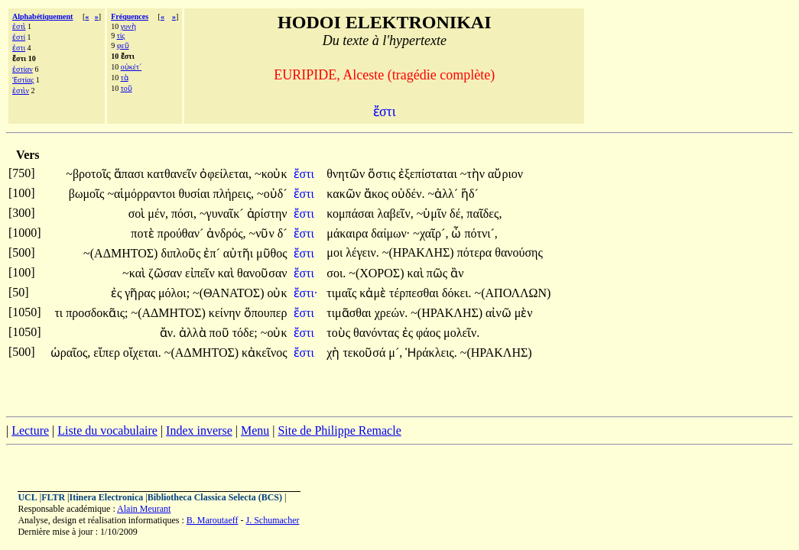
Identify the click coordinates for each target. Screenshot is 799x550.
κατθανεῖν (173, 173)
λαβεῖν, (395, 213)
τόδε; (245, 332)
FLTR (53, 497)
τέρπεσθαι (415, 292)
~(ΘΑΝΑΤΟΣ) (228, 292)
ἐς (118, 292)
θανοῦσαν (262, 273)
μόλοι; (174, 292)
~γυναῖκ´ (223, 213)
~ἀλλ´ (444, 193)
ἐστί (18, 37)
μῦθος (271, 253)
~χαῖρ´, (430, 233)
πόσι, (184, 213)
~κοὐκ (271, 173)
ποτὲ (144, 233)
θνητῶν (347, 173)
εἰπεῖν (201, 273)
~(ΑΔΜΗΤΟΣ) (120, 253)
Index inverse (199, 430)
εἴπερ (108, 352)
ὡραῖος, (70, 352)
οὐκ (277, 292)
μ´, (395, 352)
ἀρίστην (267, 213)
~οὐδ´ (272, 193)
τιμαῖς (342, 292)
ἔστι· (306, 292)
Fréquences (129, 16)
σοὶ (138, 213)
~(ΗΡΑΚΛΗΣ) (418, 252)
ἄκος (377, 193)
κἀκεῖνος (264, 352)
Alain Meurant (144, 508)
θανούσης (519, 252)
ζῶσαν (166, 273)
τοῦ (126, 88)
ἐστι (18, 48)
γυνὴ (128, 26)
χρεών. (391, 312)
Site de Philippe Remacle (339, 430)
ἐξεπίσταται (429, 173)
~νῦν (263, 233)
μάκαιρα (348, 233)
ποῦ (220, 332)
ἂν (456, 273)
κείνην (226, 312)
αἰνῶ (500, 312)
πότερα (476, 252)
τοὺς (339, 332)
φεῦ (123, 45)
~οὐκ (274, 332)
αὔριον (505, 173)
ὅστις (383, 173)
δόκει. (457, 292)
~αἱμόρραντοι (142, 193)
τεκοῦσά (365, 352)
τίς (121, 35)
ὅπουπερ (265, 312)
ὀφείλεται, (226, 173)
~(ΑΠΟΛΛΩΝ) (513, 292)
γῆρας (141, 292)
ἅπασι (130, 173)
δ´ (282, 233)
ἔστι (305, 173)
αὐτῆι (239, 253)
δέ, (456, 213)
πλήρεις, (233, 193)
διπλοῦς (182, 253)
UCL (27, 497)
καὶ (227, 273)
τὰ (124, 77)
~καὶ (135, 273)
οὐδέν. (408, 193)
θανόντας (377, 332)
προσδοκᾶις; (97, 312)
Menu (255, 430)
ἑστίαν (22, 69)
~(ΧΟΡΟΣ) (376, 273)
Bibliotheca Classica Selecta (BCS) (215, 497)
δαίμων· (390, 233)
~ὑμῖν (433, 213)
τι (60, 312)
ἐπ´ (212, 253)
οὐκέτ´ (131, 67)
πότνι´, (480, 233)
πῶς (438, 273)
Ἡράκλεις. (431, 352)
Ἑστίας (23, 80)
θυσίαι (195, 193)
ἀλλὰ (194, 332)
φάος (429, 332)
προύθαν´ (182, 233)
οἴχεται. (142, 352)
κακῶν (345, 193)
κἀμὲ (374, 292)
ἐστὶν (20, 90)
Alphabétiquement (42, 16)
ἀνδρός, (225, 233)
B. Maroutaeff (213, 520)
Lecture (30, 430)
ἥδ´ (470, 193)
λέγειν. (362, 252)
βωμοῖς (88, 193)
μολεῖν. (461, 332)
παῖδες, (484, 213)
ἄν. (168, 332)
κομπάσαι (351, 213)
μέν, (158, 213)
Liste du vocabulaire (107, 430)
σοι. (336, 273)
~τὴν (474, 173)
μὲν (524, 312)
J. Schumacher (272, 520)
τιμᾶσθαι (350, 312)
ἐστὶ (18, 26)
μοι (336, 252)
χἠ (334, 352)
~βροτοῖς (90, 173)
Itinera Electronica (107, 497)
